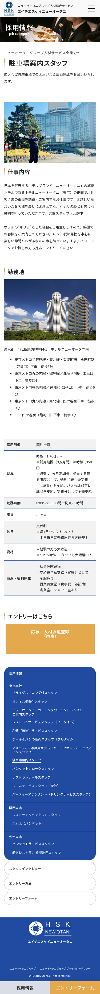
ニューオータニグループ (23, 968)
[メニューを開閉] (91, 8)
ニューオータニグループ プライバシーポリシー (65, 968)
